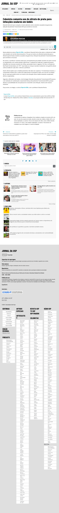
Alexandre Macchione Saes (22, 326)
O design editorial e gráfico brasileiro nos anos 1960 (46, 186)
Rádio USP (17, 12)
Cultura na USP (50, 334)
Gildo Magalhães (22, 402)
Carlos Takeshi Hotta (21, 337)
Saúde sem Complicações (51, 413)
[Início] (4, 15)
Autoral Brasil (49, 326)
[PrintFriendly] (18, 34)
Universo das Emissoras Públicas (50, 426)
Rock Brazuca (49, 410)
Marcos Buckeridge (22, 470)
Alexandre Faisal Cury (36, 324)
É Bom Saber (49, 352)
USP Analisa (49, 430)
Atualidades (6, 9)
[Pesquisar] (54, 166)
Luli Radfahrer (36, 377)
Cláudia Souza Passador (22, 349)
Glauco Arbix (35, 351)
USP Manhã (50, 435)
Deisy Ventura (21, 364)
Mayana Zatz (35, 389)
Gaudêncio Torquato (22, 396)
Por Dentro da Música (50, 400)
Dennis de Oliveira (22, 367)
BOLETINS (46, 444)
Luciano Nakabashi (36, 374)
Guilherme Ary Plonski (22, 409)
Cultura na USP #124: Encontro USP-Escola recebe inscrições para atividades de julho (48, 173)
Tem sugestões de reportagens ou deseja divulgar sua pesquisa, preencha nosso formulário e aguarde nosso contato (25, 261)
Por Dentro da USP (8, 358)
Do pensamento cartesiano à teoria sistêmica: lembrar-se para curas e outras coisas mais (19, 187)
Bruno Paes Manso (22, 333)
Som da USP (49, 416)
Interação (50, 360)
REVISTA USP (34, 309)
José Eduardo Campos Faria (22, 445)
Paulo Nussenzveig (36, 399)
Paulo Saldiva (35, 405)
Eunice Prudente (36, 343)
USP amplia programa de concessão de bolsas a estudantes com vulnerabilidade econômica (31, 233)
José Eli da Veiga (36, 371)
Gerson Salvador (22, 399)
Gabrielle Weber (22, 393)
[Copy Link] (16, 34)
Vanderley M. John (22, 502)
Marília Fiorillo (35, 380)
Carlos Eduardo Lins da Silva (35, 335)
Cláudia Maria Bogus (21, 345)
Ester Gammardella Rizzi (22, 377)
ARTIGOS (19, 309)
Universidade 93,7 (50, 422)
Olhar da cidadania (50, 388)
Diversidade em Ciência (50, 349)
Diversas (49, 347)
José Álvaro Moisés (36, 364)
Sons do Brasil (49, 419)
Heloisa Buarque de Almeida (22, 416)
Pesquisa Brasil (50, 397)
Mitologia (50, 372)
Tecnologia (24, 12)
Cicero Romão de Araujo (22, 341)
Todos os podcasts (51, 181)
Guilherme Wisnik (36, 354)
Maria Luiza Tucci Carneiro (22, 477)
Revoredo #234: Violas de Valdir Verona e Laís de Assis (31, 173)
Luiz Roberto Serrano (21, 463)
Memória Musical (49, 370)
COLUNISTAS (34, 318)
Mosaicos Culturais (50, 375)
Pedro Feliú (22, 492)
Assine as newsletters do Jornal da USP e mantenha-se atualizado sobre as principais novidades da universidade (24, 270)
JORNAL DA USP (9, 3)
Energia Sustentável (8, 352)
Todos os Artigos (52, 204)
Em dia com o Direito (50, 355)
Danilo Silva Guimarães (22, 361)
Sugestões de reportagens (9, 259)
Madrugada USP (50, 364)
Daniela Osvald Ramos (21, 357)
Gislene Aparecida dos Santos (22, 406)
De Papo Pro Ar (49, 341)
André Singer (35, 327)
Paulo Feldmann (22, 490)
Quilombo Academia (50, 403)
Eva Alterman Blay (22, 387)
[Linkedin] (10, 34)
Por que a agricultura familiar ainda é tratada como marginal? (19, 196)
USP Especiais (50, 433)
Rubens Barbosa (35, 418)
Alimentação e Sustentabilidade (9, 341)
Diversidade (28, 9)
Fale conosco (5, 264)
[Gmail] (14, 34)
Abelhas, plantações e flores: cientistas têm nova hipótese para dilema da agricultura (29, 208)
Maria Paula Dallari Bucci (22, 481)
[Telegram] (12, 34)
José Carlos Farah (35, 368)
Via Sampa (50, 437)
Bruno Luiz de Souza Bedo (36, 331)
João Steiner (35, 361)
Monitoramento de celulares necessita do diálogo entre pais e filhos (29, 154)
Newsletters (5, 268)
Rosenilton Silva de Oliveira (22, 498)
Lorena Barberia (21, 455)
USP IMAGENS (34, 313)
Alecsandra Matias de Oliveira (22, 322)
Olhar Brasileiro (50, 385)
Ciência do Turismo (8, 344)
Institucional (44, 9)
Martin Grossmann (36, 386)
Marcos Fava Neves (22, 473)
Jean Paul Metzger (22, 434)
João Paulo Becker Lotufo (36, 358)
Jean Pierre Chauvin (22, 437)
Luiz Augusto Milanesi (22, 458)
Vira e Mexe (50, 439)
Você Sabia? (49, 442)
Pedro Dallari (35, 408)
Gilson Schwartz (36, 345)
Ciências (14, 9)
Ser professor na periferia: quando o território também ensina (26, 226)
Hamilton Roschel (22, 412)
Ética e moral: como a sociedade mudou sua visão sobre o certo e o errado (30, 214)
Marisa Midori (35, 383)
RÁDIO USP (47, 309)
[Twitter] (6, 34)
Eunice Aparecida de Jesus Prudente (22, 382)
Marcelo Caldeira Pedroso (22, 467)
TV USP (32, 311)
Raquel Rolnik (35, 411)
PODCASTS (6, 337)
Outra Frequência (50, 394)
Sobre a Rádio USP (50, 312)
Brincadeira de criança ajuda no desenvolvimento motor (47, 154)
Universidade (32, 12)
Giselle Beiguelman (36, 348)
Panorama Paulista (8, 355)
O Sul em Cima (49, 382)
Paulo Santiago (36, 402)
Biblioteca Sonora (50, 328)
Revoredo (50, 408)
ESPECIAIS (19, 311)
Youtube (31, 97)
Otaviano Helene (22, 484)
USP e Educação (8, 361)
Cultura (21, 9)
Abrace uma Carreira (50, 317)
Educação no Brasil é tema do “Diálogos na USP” (11, 154)
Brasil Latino (49, 331)
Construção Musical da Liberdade (50, 338)
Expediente (4, 284)
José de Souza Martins (21, 441)
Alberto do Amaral (36, 321)
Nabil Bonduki (35, 392)
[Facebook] (4, 34)
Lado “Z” (49, 362)
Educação (36, 9)
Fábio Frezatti (21, 390)
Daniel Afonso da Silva (22, 353)
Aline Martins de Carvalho (22, 330)
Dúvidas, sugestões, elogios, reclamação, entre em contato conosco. (15, 265)
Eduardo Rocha (7, 29)
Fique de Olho (11, 96)
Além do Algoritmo (50, 320)
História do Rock (50, 358)
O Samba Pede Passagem (50, 379)
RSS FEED (4, 300)
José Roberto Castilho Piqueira (22, 451)
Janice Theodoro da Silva (22, 431)
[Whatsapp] (8, 34)
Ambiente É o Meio (50, 323)
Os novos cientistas (50, 391)
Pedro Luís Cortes (22, 495)
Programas (50, 314)
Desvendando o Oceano (9, 349)
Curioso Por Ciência (8, 346)
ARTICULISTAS (20, 317)
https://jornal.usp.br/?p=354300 (26, 29)
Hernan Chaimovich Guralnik (22, 420)
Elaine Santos (21, 370)
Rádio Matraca (49, 406)
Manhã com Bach (50, 367)
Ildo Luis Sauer (21, 427)
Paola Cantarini (22, 487)
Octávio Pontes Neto (35, 395)
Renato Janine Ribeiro (35, 414)
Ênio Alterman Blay (22, 373)
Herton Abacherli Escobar (22, 424)
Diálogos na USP (50, 344)
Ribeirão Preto (6, 333)
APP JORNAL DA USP (7, 298)
